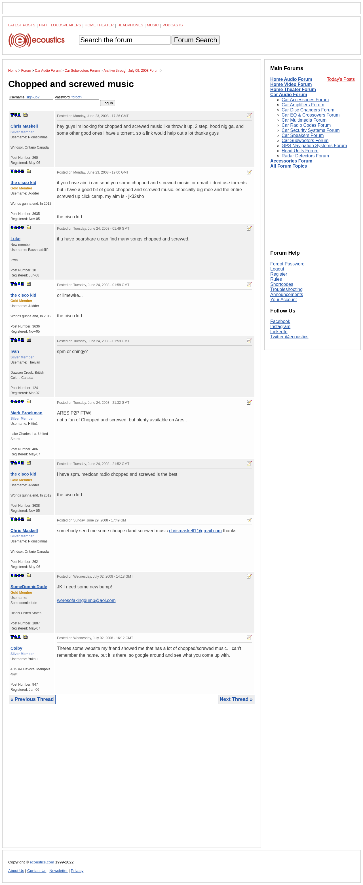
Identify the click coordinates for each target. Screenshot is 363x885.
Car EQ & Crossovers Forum (310, 115)
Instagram (280, 326)
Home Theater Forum (293, 89)
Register (278, 274)
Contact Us (36, 871)
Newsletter (58, 871)
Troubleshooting (286, 289)
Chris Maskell (24, 126)
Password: (77, 100)
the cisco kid (23, 182)
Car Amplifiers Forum (303, 104)
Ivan (14, 351)
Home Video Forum (291, 84)
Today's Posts (341, 79)
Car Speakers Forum (303, 135)
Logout (277, 269)
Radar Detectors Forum (305, 155)
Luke (15, 238)
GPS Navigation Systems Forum (314, 145)
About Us (16, 871)
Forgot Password (287, 263)
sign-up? (32, 97)
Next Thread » (236, 699)
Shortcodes (281, 284)
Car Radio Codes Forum (306, 125)
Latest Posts (21, 25)
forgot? (76, 97)
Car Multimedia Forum (304, 120)
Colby (16, 648)
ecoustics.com (42, 862)
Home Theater (99, 25)
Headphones (130, 25)
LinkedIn (279, 331)
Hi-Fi (43, 25)
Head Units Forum (300, 150)
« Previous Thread (32, 699)
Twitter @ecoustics (289, 336)
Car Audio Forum (288, 94)
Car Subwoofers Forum (305, 140)
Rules (276, 279)
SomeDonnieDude (28, 586)
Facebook (280, 321)
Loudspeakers (66, 25)
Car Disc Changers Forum (308, 109)
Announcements (286, 294)
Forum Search (195, 40)
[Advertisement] (131, 780)
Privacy (77, 871)
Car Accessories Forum (305, 99)
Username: (31, 100)
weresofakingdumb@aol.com (86, 600)
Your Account (283, 299)
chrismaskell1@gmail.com (195, 530)
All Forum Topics (288, 166)
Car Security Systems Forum (310, 130)
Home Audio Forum (291, 79)
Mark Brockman (26, 412)
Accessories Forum (291, 161)
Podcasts (172, 25)
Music (153, 25)
